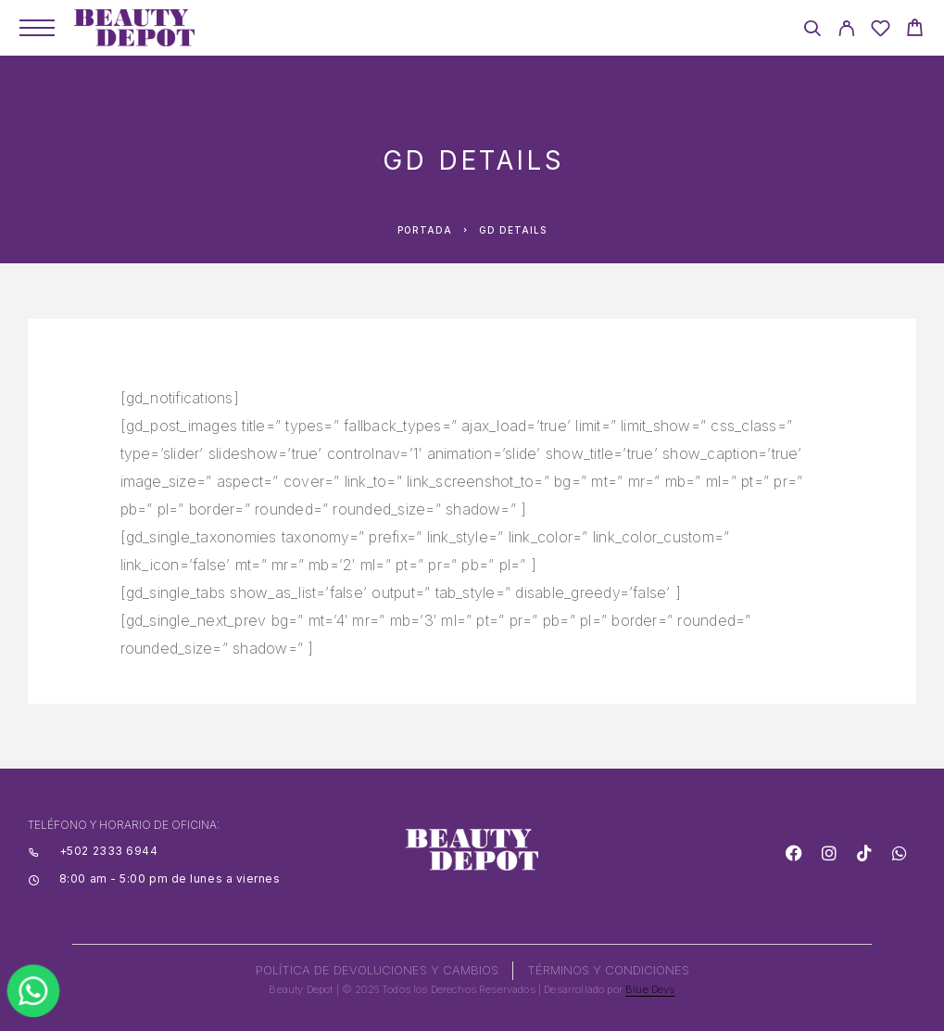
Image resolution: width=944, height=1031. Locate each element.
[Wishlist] (880, 31)
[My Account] (846, 31)
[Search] (812, 31)
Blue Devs (650, 989)
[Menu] (37, 28)
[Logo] (134, 27)
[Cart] (915, 30)
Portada (424, 229)
